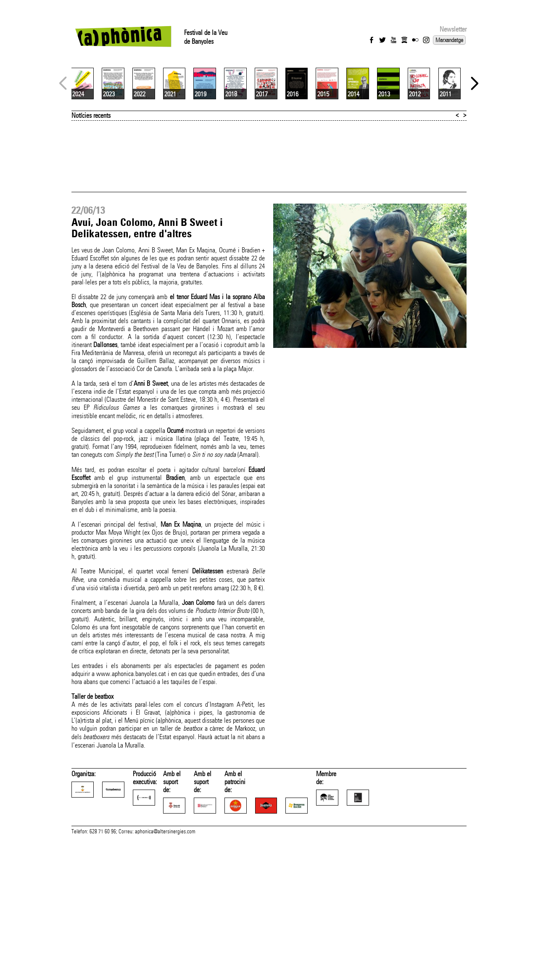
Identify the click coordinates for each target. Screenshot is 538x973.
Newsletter (453, 29)
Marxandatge (449, 40)
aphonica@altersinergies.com (165, 963)
